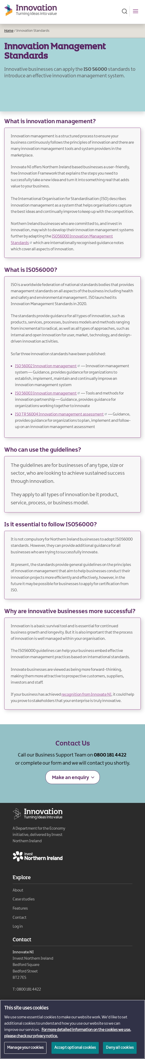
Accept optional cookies (75, 1050)
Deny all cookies (120, 1050)
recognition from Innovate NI (86, 695)
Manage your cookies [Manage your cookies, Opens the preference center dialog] (25, 1050)
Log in (18, 927)
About (18, 890)
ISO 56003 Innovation (47, 393)
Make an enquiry (70, 777)
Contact (20, 918)
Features (20, 908)
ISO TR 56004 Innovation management (61, 414)
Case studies (24, 899)
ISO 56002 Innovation (47, 366)
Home (8, 31)
